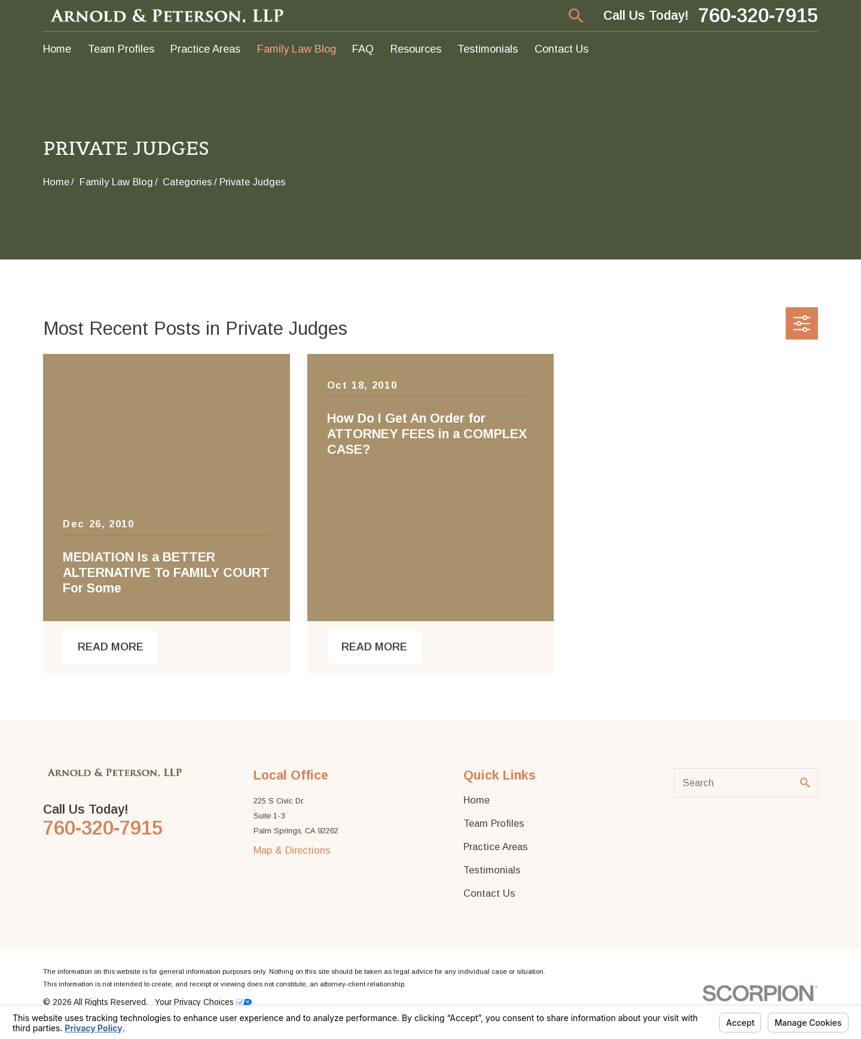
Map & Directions (292, 850)
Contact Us (489, 893)
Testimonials (492, 869)
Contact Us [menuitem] (561, 49)
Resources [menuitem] (415, 49)
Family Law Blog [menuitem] (296, 49)
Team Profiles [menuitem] (121, 49)
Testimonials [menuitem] (487, 49)
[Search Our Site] (805, 782)
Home (476, 799)
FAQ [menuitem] (363, 49)
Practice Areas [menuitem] (205, 49)
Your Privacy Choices (203, 1002)
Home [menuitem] (57, 49)
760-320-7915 (758, 16)
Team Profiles (493, 823)
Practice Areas (495, 846)
